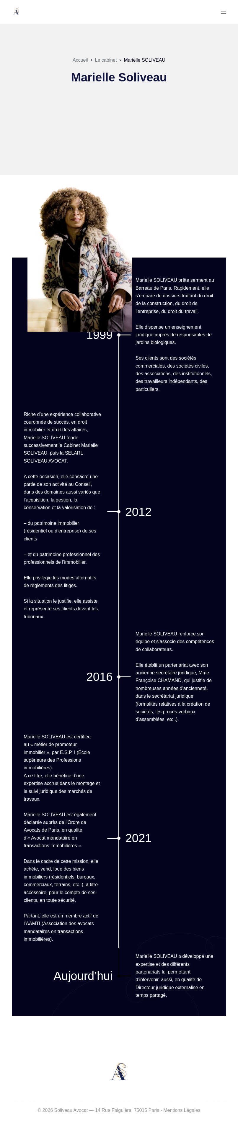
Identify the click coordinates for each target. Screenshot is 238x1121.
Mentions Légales (181, 1110)
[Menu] (223, 11)
